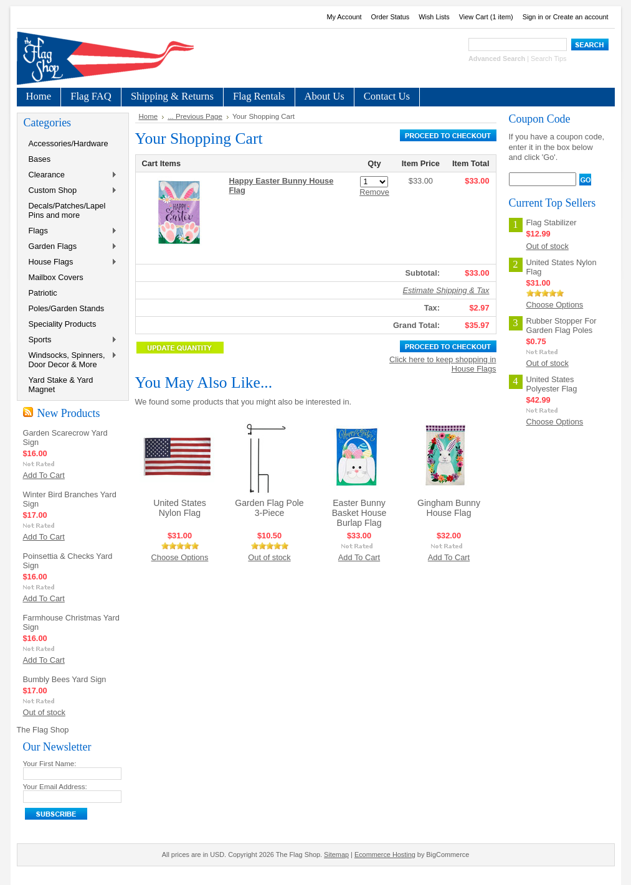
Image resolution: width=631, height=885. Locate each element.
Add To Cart (44, 475)
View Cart (486, 17)
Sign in (533, 17)
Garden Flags (70, 246)
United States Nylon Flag (179, 508)
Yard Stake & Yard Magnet (61, 384)
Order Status (390, 17)
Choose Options (180, 557)
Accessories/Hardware (68, 143)
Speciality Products (63, 324)
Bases (40, 159)
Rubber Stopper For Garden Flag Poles (561, 325)
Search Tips (548, 58)
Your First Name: (50, 763)
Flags (70, 231)
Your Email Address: (55, 786)
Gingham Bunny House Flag (448, 508)
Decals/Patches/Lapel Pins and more (67, 210)
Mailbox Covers (56, 277)
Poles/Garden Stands (67, 308)
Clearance (70, 175)
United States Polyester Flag (551, 384)
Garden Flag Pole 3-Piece (269, 508)
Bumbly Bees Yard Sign (65, 679)
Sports (70, 340)
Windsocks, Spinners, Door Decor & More (70, 359)
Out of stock (44, 712)
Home (148, 116)
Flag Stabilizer (551, 222)
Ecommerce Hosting (384, 854)
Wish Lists (434, 17)
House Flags (70, 262)
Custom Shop (70, 190)
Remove (374, 192)
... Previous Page (195, 116)
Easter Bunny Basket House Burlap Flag (359, 513)
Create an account (581, 17)
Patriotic (43, 292)
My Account (343, 17)
